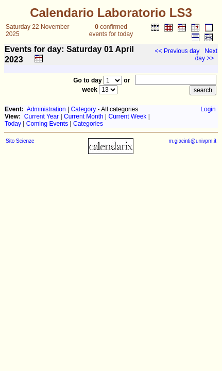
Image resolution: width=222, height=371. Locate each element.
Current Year (41, 116)
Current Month (84, 116)
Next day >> (206, 54)
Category (83, 109)
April (124, 49)
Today (13, 123)
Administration (46, 109)
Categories (88, 123)
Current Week (128, 116)
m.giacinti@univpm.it (192, 141)
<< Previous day (177, 51)
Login (207, 109)
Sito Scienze (20, 141)
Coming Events (47, 123)
